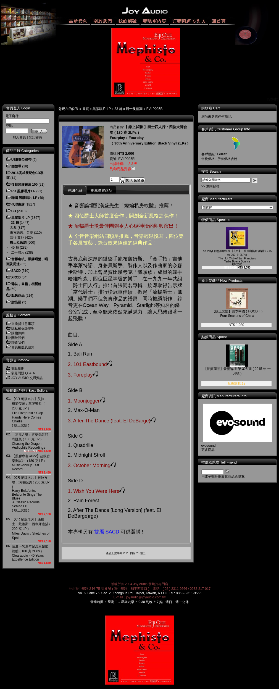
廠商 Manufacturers (217, 199)
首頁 (85, 109)
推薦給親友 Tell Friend (219, 462)
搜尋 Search (211, 171)
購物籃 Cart (210, 108)
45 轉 (15, 247)
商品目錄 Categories (22, 151)
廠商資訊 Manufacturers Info (224, 396)
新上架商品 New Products (222, 280)
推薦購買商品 (101, 190)
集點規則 (17, 368)
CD (13, 211)
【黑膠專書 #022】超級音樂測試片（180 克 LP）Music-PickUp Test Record (31, 462)
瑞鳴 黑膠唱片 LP (24, 198)
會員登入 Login (18, 108)
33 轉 (118, 109)
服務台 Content (18, 315)
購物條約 (18, 333)
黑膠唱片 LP (102, 109)
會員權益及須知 (23, 347)
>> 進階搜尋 (210, 186)
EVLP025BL (155, 109)
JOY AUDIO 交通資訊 (27, 378)
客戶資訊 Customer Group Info (225, 129)
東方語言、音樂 (21, 233)
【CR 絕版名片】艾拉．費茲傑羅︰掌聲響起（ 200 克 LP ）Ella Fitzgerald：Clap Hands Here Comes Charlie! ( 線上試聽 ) (30, 412)
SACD (16, 271)
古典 (13, 228)
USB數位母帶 (21, 160)
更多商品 (208, 450)
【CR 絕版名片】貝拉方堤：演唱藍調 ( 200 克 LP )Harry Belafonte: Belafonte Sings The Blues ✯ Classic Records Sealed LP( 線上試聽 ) (30, 494)
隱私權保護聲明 (23, 328)
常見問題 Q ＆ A (23, 373)
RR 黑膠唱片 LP (23, 191)
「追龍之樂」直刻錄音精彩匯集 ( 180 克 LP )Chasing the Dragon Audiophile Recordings (30, 441)
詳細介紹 (75, 190)
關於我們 (18, 338)
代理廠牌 (18, 204)
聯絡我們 (18, 342)
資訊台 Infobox (18, 360)
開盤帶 (16, 166)
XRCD (16, 277)
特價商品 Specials (215, 220)
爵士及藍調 (134, 109)
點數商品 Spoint (214, 337)
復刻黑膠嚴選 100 (24, 184)
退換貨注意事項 (23, 324)
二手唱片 (17, 252)
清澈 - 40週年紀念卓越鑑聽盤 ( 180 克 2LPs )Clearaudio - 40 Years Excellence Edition (30, 553)
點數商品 (18, 296)
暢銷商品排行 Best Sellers (27, 390)
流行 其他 (17, 238)
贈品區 (16, 302)
